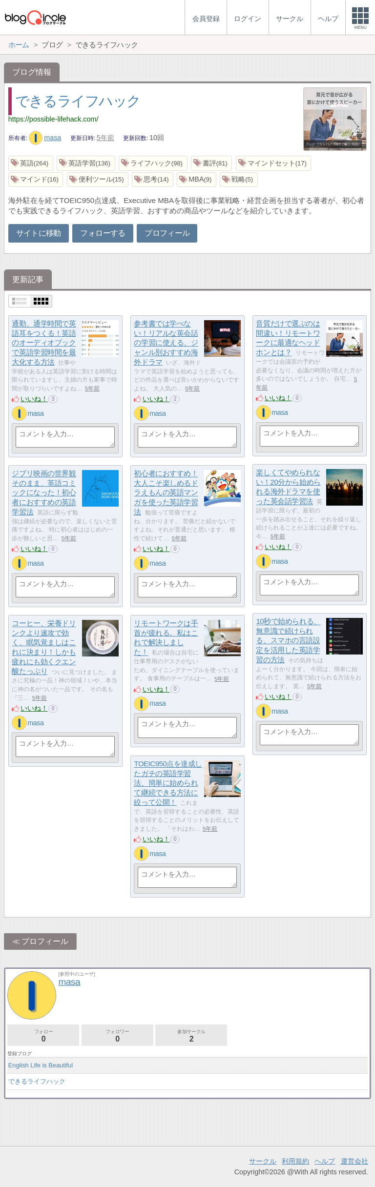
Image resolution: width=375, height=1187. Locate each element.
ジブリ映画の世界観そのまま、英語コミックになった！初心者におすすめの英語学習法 (44, 493)
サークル (262, 1161)
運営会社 (354, 1161)
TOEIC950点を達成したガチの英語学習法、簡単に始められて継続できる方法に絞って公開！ (168, 783)
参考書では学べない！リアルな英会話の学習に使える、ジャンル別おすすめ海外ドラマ (166, 343)
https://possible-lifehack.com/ (53, 119)
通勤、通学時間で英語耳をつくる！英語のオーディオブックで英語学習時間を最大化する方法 (44, 343)
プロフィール (167, 233)
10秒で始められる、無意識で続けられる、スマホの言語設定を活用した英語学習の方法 (288, 640)
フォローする (102, 233)
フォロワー (117, 1036)
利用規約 (295, 1161)
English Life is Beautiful (40, 1065)
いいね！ (34, 399)
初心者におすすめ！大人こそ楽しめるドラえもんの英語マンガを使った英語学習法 (166, 493)
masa (45, 138)
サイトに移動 (38, 233)
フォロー (43, 1036)
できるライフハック (78, 101)
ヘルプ (324, 1161)
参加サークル (191, 1036)
